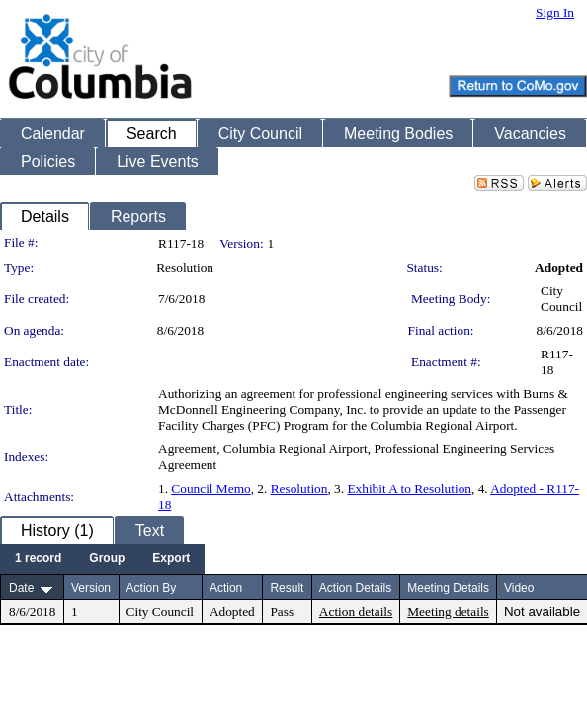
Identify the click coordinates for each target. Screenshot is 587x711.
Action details (355, 611)
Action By (151, 587)
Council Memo (210, 488)
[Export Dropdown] (171, 559)
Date (21, 587)
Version (91, 587)
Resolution (299, 488)
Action (226, 587)
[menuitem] (38, 559)
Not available (542, 611)
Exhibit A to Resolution (409, 488)
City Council (561, 298)
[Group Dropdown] (106, 559)
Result (286, 587)
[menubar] (102, 559)
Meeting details (448, 611)
